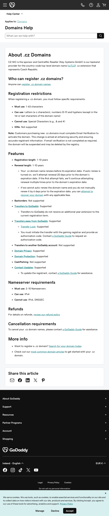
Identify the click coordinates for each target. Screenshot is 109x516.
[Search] (100, 36)
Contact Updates (23, 267)
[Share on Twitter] (35, 380)
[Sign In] (98, 5)
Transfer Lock (28, 226)
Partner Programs (12, 422)
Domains (22, 21)
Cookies (67, 482)
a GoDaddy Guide (62, 236)
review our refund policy (47, 314)
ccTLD (71, 65)
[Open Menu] (3, 5)
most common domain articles (47, 351)
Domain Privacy (23, 250)
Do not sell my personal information (54, 489)
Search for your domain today (65, 346)
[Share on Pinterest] (43, 380)
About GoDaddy (11, 398)
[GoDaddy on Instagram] (12, 471)
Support (6, 406)
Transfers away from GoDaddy (31, 221)
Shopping (7, 439)
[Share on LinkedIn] (28, 380)
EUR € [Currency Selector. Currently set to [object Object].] (101, 463)
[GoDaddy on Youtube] (36, 471)
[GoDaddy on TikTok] (20, 471)
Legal (40, 482)
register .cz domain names (36, 84)
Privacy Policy (53, 482)
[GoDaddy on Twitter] (28, 471)
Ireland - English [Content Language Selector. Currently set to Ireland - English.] (13, 463)
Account (7, 430)
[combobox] (51, 35)
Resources (8, 414)
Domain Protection (24, 256)
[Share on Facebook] (20, 380)
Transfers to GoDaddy (26, 206)
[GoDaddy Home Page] (15, 450)
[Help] (91, 5)
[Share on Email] (12, 380)
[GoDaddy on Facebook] (4, 471)
